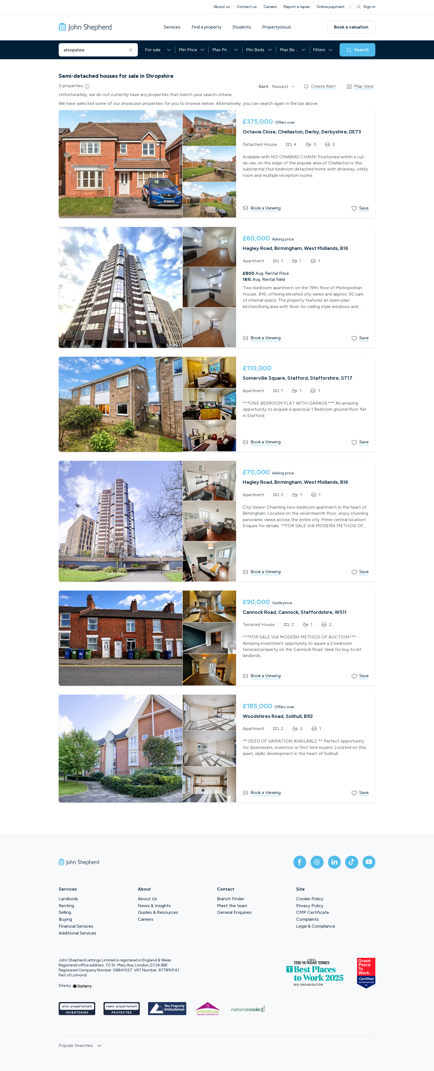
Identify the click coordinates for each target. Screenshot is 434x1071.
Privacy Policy (309, 906)
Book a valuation (351, 27)
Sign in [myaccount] (365, 7)
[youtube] (368, 862)
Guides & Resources (158, 912)
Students (243, 27)
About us (222, 6)
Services (173, 27)
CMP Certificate (312, 912)
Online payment (331, 6)
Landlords (68, 899)
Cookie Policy (309, 899)
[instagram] (315, 862)
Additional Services (77, 933)
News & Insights (154, 906)
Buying (65, 919)
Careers (270, 6)
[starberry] (82, 986)
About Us (147, 899)
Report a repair (297, 6)
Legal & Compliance (315, 926)
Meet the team (232, 906)
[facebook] (297, 862)
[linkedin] (333, 862)
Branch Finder (230, 899)
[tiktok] (351, 862)
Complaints (307, 919)
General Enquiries (234, 912)
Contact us (247, 6)
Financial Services (76, 926)
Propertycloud (277, 27)
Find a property (208, 27)
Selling (65, 912)
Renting (66, 906)
